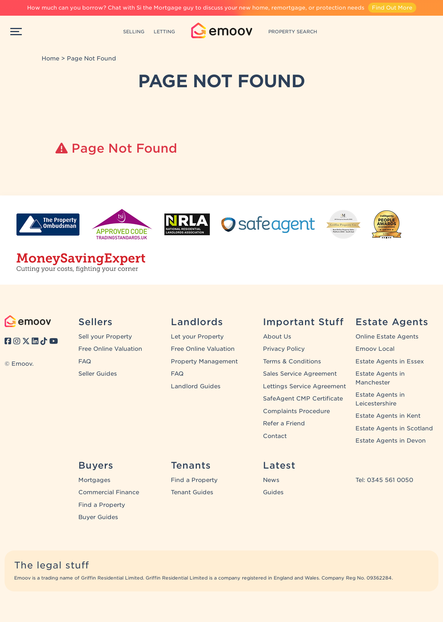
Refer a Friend (284, 423)
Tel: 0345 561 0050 (384, 480)
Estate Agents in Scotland (394, 428)
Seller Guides (97, 373)
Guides (273, 492)
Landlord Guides (196, 386)
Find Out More (392, 8)
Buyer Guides (98, 517)
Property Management (204, 361)
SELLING (133, 31)
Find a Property (101, 505)
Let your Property (197, 336)
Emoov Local (374, 348)
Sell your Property (105, 336)
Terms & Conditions (292, 361)
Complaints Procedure (296, 411)
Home (50, 58)
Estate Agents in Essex (389, 361)
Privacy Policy (284, 348)
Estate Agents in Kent (387, 415)
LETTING (164, 31)
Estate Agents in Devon (390, 440)
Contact (275, 436)
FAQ (84, 361)
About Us (277, 336)
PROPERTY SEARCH (292, 31)
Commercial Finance (108, 492)
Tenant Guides (192, 492)
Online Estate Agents (387, 336)
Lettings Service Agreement (304, 386)
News (271, 480)
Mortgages (94, 480)
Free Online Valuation (110, 348)
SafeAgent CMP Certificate (303, 398)
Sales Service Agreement (300, 373)
